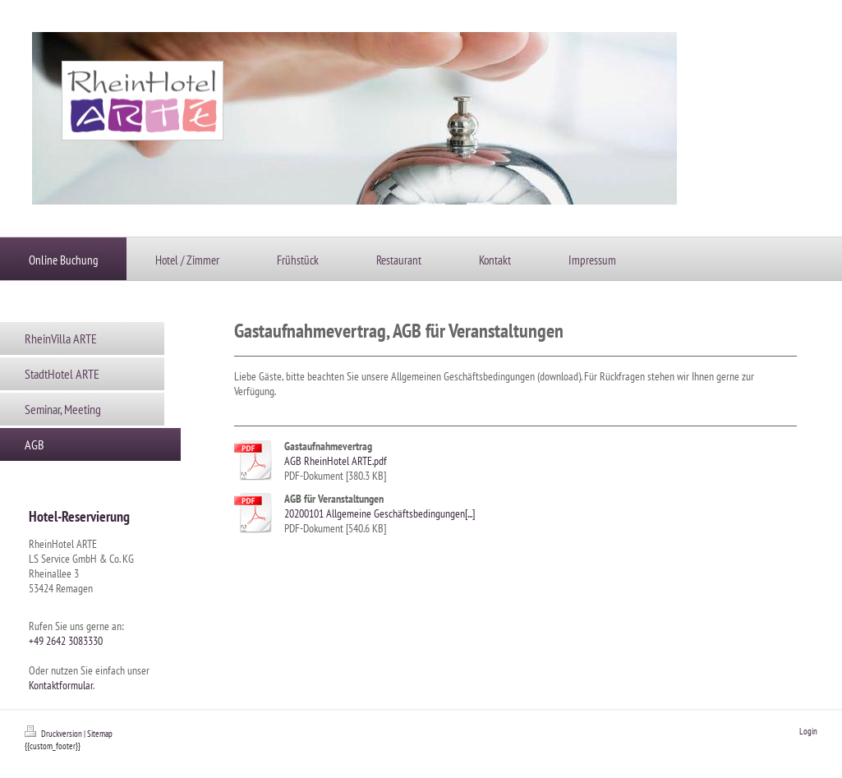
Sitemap (100, 733)
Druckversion (54, 733)
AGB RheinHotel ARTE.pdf (335, 460)
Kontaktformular (61, 685)
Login (808, 731)
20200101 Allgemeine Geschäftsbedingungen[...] (379, 513)
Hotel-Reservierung (79, 516)
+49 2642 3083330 (66, 640)
